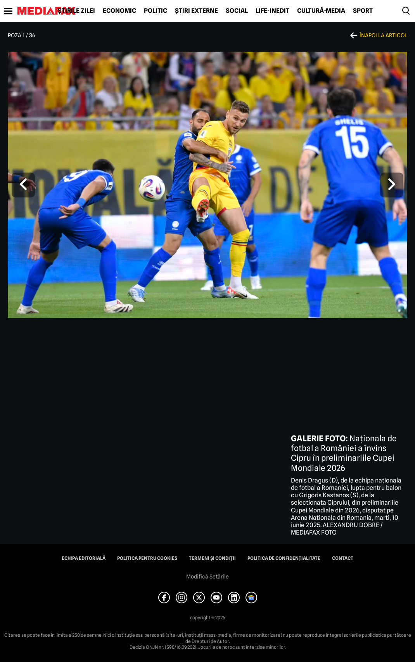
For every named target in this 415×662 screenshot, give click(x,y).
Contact (342, 558)
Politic (155, 11)
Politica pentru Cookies (147, 558)
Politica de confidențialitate (283, 558)
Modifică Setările (207, 576)
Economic (119, 11)
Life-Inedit (272, 11)
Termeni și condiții (212, 558)
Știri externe (196, 11)
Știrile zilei (76, 11)
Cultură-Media (321, 11)
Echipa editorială (83, 558)
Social (237, 11)
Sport (363, 11)
